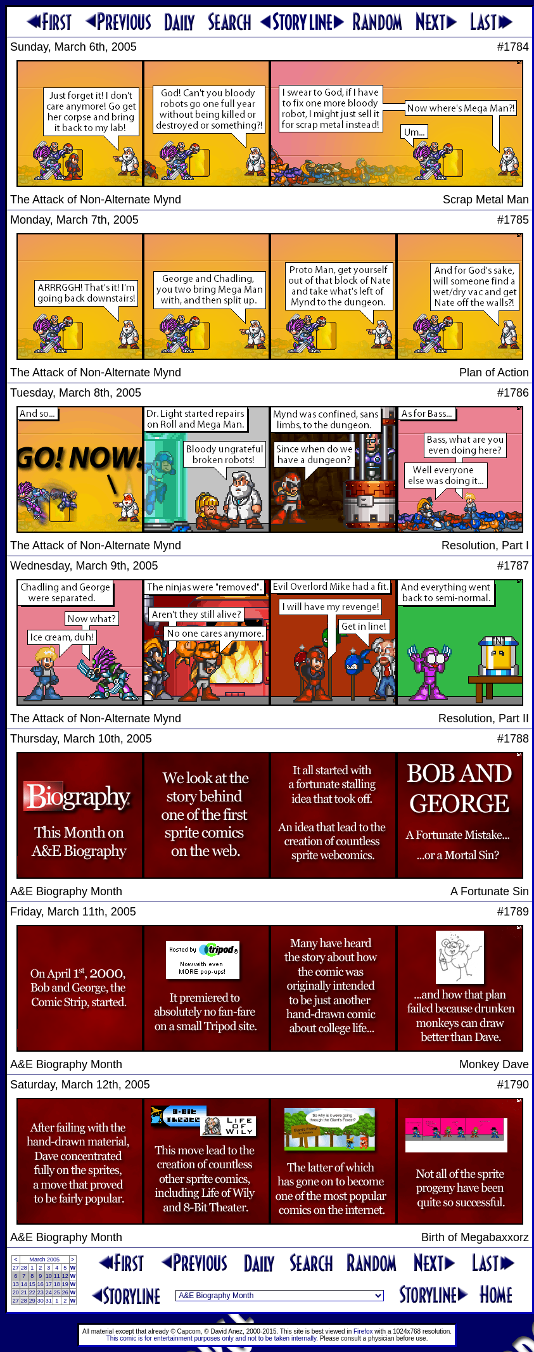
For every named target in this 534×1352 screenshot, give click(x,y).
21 (24, 1292)
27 (16, 1268)
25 (57, 1292)
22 (32, 1292)
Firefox (363, 1331)
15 (32, 1284)
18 (57, 1284)
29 (32, 1301)
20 (16, 1292)
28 (24, 1268)
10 (49, 1276)
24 (49, 1292)
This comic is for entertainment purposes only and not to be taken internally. (212, 1338)
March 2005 (44, 1259)
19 (65, 1284)
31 (49, 1301)
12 (65, 1276)
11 (57, 1276)
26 (65, 1292)
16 (40, 1284)
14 (24, 1284)
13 (16, 1284)
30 (40, 1301)
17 (49, 1284)
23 (40, 1292)
